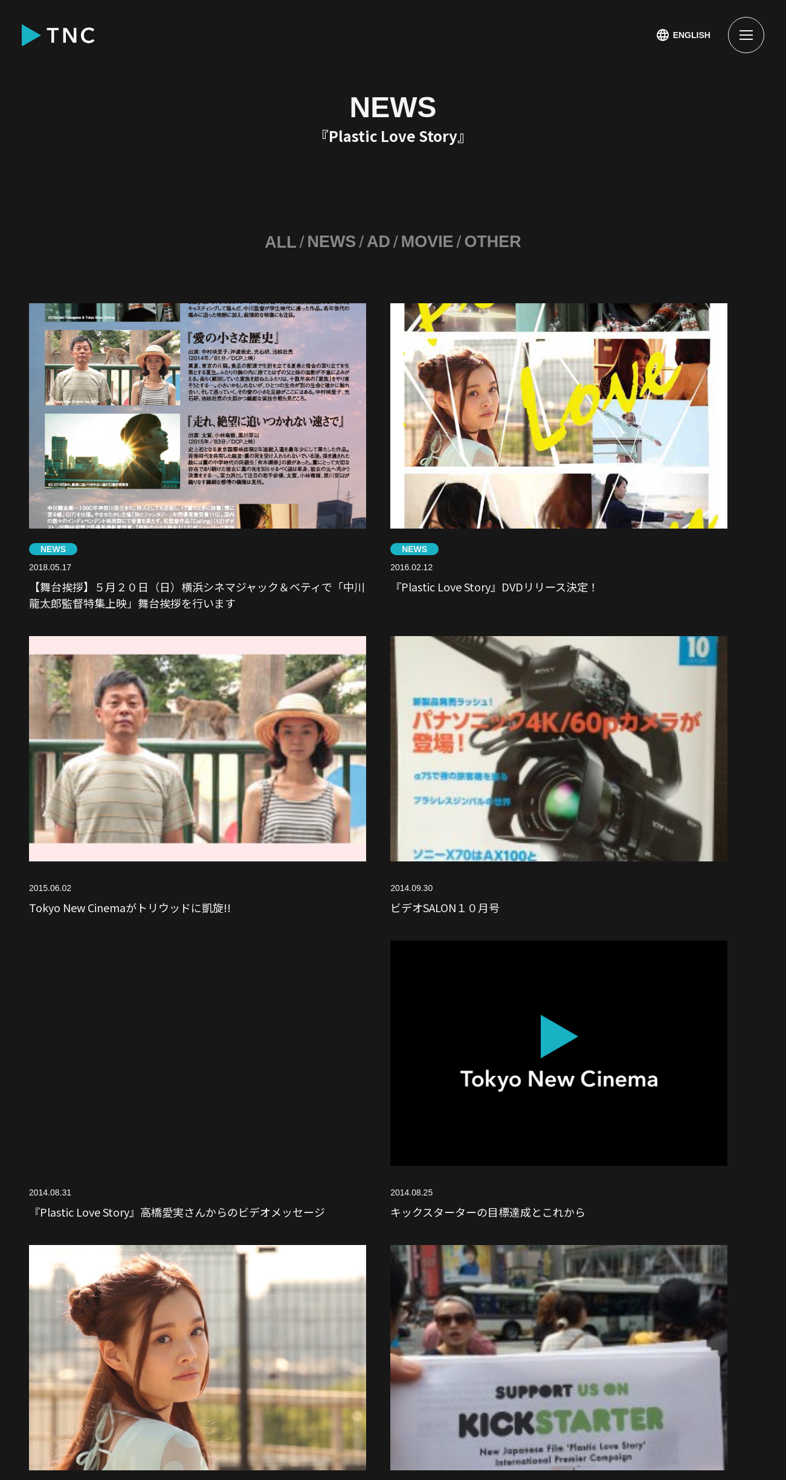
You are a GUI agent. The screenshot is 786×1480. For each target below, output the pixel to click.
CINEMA (339, 1230)
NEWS (329, 242)
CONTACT (155, 1351)
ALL (276, 242)
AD (378, 242)
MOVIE (428, 242)
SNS (83, 1291)
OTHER (496, 242)
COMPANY (473, 1291)
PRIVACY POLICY (69, 1442)
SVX (238, 1291)
